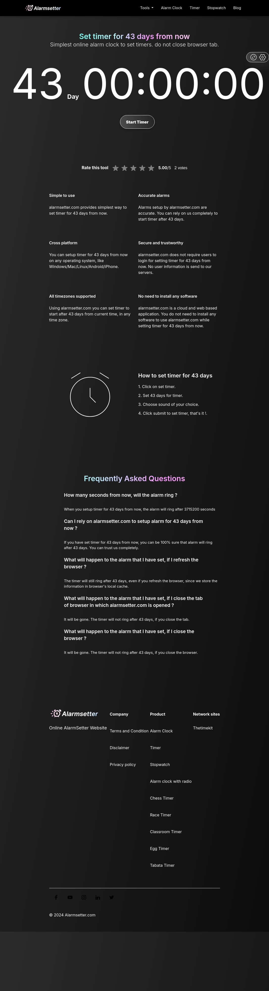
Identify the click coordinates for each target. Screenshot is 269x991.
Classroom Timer (166, 831)
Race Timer (160, 814)
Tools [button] (145, 7)
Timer (195, 7)
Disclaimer (119, 747)
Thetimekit (203, 727)
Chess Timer (161, 798)
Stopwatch (216, 7)
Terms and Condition (129, 730)
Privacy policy (123, 764)
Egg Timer (159, 848)
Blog (237, 7)
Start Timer (137, 122)
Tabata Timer (162, 865)
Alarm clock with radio (171, 781)
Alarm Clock (171, 7)
